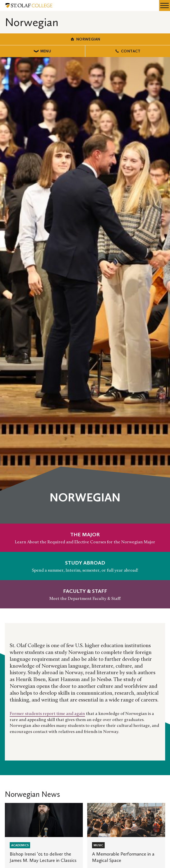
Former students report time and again (47, 714)
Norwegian (85, 39)
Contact (128, 51)
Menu (42, 51)
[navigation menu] (164, 5)
